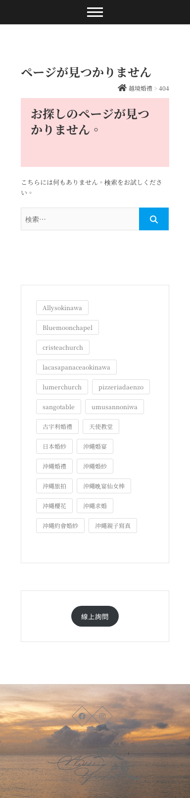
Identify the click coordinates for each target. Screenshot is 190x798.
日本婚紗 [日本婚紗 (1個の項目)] (54, 446)
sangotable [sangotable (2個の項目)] (59, 406)
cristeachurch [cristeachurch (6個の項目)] (63, 347)
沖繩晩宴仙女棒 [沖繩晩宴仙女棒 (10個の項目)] (104, 485)
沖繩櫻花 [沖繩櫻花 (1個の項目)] (54, 505)
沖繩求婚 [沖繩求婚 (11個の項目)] (95, 505)
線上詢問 (95, 616)
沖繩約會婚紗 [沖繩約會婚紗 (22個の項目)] (60, 525)
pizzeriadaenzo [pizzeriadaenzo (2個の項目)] (120, 386)
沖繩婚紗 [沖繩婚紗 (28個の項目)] (95, 466)
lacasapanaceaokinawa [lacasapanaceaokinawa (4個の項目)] (76, 367)
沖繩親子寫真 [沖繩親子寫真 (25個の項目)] (113, 525)
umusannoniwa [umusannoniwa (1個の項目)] (115, 406)
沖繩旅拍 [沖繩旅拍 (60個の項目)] (54, 485)
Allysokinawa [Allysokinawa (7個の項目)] (62, 307)
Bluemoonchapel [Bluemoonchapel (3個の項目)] (68, 327)
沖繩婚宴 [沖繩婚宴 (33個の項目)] (95, 446)
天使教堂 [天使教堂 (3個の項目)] (101, 426)
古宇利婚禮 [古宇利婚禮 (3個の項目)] (57, 426)
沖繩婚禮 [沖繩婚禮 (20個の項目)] (54, 466)
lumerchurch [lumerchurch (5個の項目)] (62, 386)
